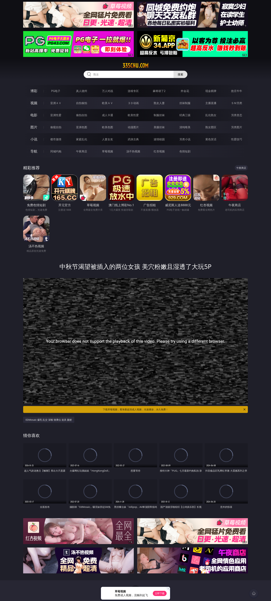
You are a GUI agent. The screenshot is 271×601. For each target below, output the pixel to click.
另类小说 (184, 139)
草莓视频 (107, 151)
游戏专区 (133, 91)
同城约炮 (55, 151)
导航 (33, 151)
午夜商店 (81, 151)
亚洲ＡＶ (55, 103)
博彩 (33, 91)
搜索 (180, 74)
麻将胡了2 (159, 91)
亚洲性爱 (55, 115)
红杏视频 (159, 151)
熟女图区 (210, 127)
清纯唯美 (184, 127)
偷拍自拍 (81, 115)
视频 (33, 103)
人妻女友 (107, 139)
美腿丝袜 (159, 127)
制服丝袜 (159, 115)
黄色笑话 (210, 139)
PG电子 (55, 91)
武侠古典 (133, 139)
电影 (33, 115)
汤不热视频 (133, 151)
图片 (33, 127)
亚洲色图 (81, 127)
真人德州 (81, 91)
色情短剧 (184, 151)
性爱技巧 (236, 139)
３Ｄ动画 (133, 103)
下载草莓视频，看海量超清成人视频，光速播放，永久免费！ (174, 409)
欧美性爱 (133, 115)
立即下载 (160, 593)
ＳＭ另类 (236, 103)
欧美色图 (107, 127)
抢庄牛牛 (236, 91)
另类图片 (236, 127)
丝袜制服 (184, 103)
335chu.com (135, 65)
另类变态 (236, 115)
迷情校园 (159, 139)
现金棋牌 (210, 91)
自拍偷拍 (81, 103)
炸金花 (185, 91)
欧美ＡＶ (107, 103)
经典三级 (184, 115)
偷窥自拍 (55, 127)
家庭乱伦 (81, 139)
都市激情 (55, 139)
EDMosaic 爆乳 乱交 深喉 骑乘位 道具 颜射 (49, 419)
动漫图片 (133, 127)
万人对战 (107, 91)
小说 (33, 139)
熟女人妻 (159, 103)
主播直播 (210, 103)
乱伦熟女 (210, 115)
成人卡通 (107, 115)
